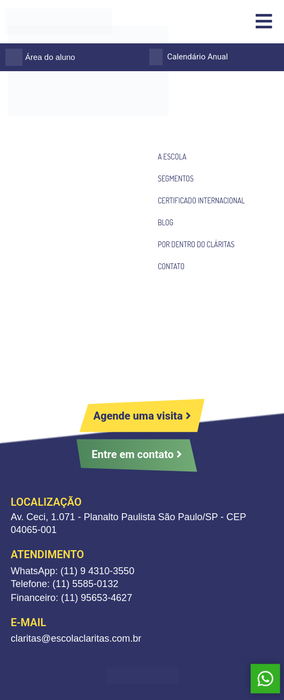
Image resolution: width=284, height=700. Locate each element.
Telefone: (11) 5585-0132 (64, 584)
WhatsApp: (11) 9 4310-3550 (72, 571)
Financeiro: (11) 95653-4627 (71, 597)
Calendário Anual (197, 57)
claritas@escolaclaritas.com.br (76, 638)
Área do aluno (50, 57)
